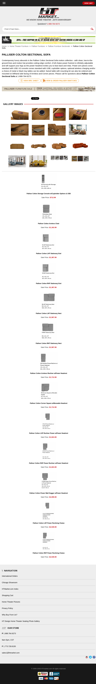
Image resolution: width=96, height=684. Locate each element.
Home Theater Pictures (11, 602)
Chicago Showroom (9, 583)
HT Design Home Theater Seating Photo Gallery (21, 621)
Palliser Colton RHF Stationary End (48, 283)
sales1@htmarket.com (10, 653)
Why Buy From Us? (9, 615)
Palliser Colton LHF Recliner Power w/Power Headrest (48, 433)
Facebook (94, 657)
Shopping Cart (7, 595)
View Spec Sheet (29, 80)
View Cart (88, 3)
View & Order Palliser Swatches (60, 80)
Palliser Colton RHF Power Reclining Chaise (49, 553)
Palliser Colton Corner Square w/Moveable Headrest (48, 403)
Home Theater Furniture (19, 46)
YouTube (86, 657)
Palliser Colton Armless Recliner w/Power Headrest (48, 373)
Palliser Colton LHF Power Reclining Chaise (48, 523)
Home (4, 46)
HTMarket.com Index (10, 589)
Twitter (90, 657)
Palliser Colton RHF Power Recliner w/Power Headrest (48, 463)
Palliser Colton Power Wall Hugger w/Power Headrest (48, 493)
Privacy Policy (7, 608)
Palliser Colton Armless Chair (48, 223)
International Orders (10, 576)
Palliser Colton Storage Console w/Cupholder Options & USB (49, 194)
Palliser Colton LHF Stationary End (48, 253)
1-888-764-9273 (53, 24)
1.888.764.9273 (10, 633)
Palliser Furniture (38, 46)
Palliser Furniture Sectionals (59, 46)
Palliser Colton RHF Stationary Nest (48, 343)
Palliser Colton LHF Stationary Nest (48, 313)
